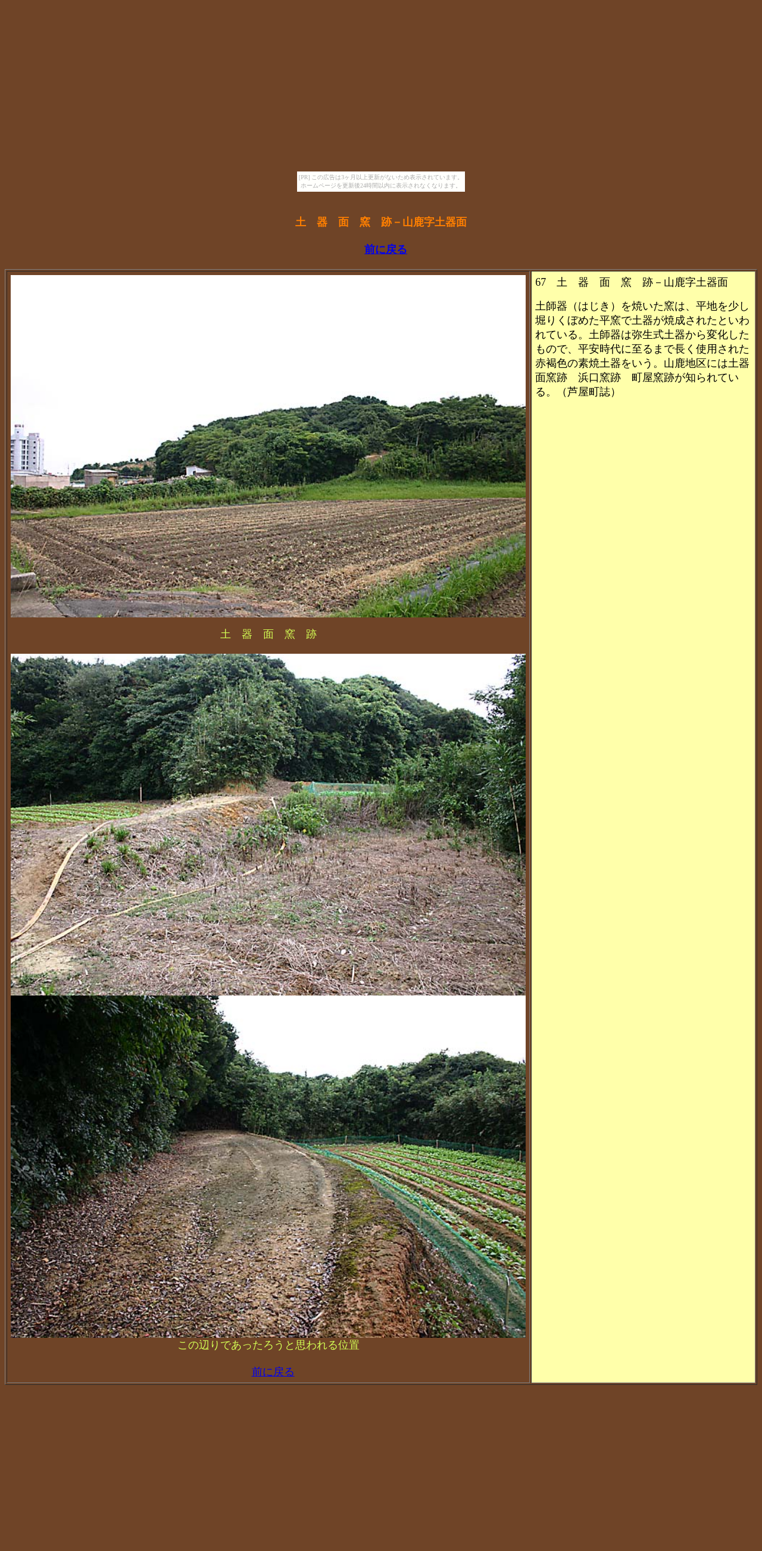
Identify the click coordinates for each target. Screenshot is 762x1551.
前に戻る (385, 249)
